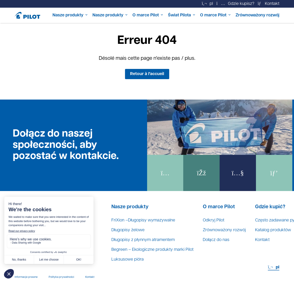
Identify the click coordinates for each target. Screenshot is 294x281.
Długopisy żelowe (128, 230)
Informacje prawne (26, 277)
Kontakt (262, 240)
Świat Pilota (179, 15)
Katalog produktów (273, 230)
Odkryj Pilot (213, 220)
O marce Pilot (145, 15)
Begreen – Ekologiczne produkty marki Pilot (152, 250)
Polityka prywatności (61, 277)
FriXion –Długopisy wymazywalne (143, 220)
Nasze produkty (68, 15)
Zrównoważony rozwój (257, 15)
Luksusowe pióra (127, 259)
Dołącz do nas (216, 240)
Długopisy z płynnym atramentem (143, 240)
